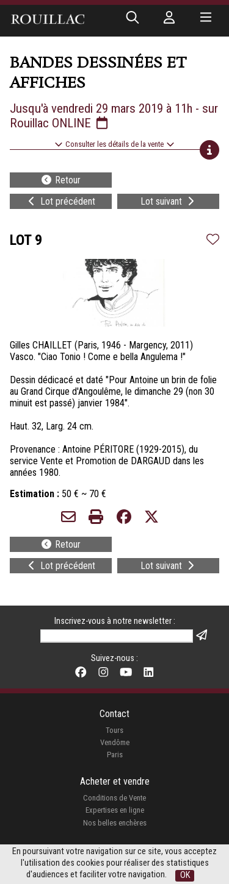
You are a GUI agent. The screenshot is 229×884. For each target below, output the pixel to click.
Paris (115, 754)
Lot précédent (60, 201)
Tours (114, 730)
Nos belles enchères (115, 822)
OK (185, 875)
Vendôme (114, 742)
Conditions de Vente (114, 797)
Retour (60, 180)
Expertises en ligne (114, 810)
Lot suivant (168, 201)
